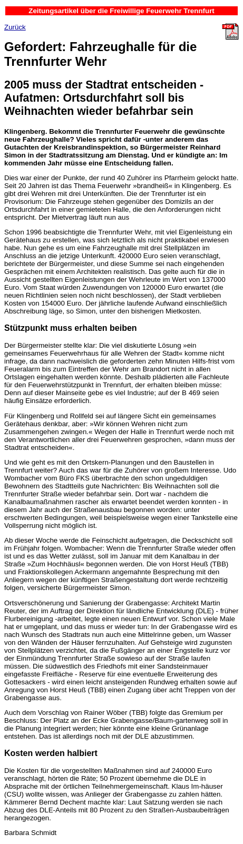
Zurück (15, 27)
